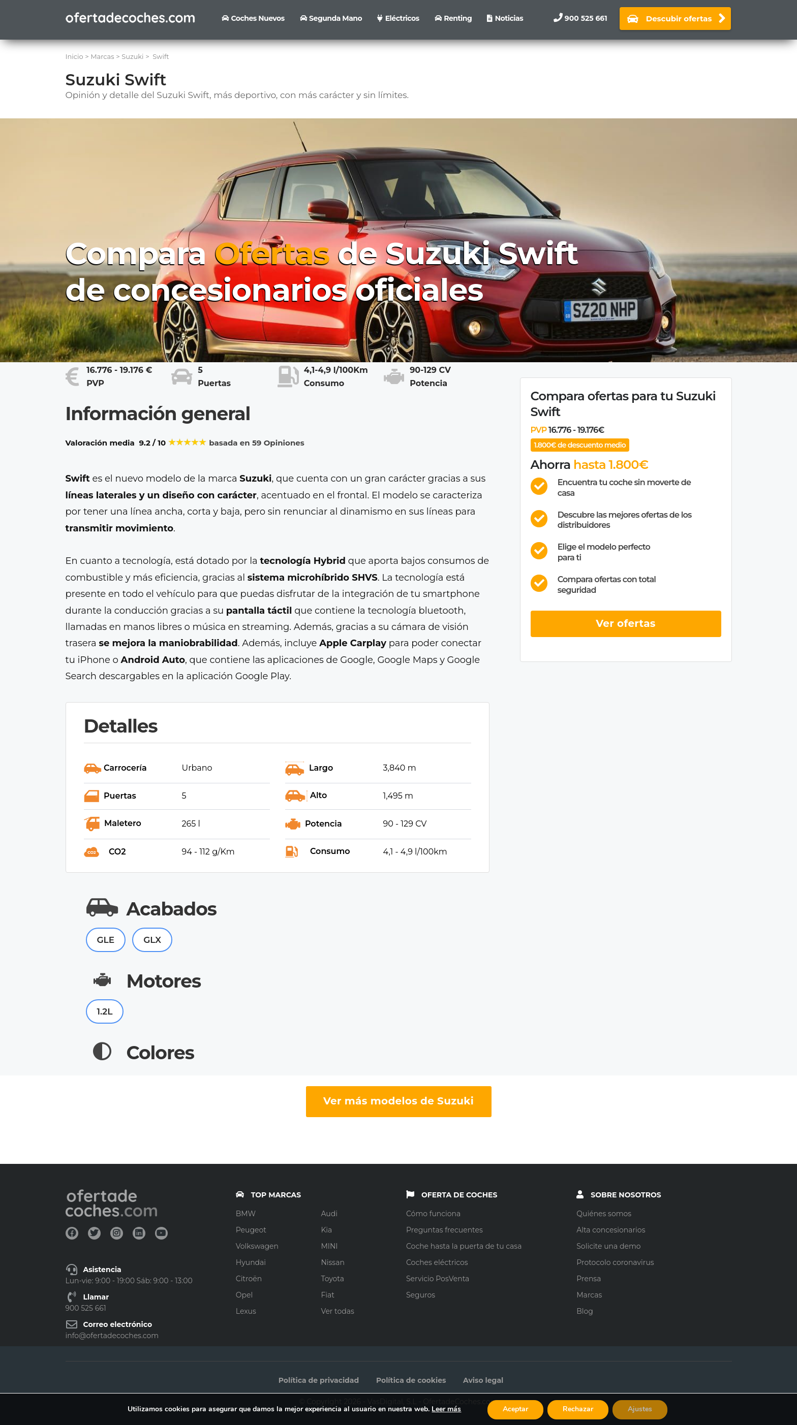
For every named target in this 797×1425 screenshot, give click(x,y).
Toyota (332, 1278)
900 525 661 (586, 18)
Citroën (249, 1278)
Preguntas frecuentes (444, 1229)
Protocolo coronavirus (615, 1262)
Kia (326, 1229)
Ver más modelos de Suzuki (398, 1101)
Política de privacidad (319, 1380)
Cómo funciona (433, 1213)
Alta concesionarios (610, 1229)
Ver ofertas (626, 623)
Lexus (246, 1311)
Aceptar (515, 1409)
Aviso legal (483, 1380)
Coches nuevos (257, 18)
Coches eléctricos (437, 1262)
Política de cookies (411, 1380)
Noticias (509, 18)
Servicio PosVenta (437, 1278)
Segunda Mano (335, 18)
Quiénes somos (603, 1213)
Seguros (420, 1295)
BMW (246, 1213)
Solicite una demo (608, 1246)
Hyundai (251, 1262)
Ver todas (337, 1311)
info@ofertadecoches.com (112, 1335)
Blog (584, 1311)
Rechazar (578, 1409)
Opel (244, 1295)
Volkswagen (257, 1246)
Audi (329, 1213)
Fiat (327, 1295)
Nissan (333, 1262)
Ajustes (640, 1409)
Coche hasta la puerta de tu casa (464, 1246)
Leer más (446, 1409)
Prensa (588, 1278)
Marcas (589, 1295)
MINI (329, 1246)
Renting (458, 18)
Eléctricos (402, 18)
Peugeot (251, 1229)
